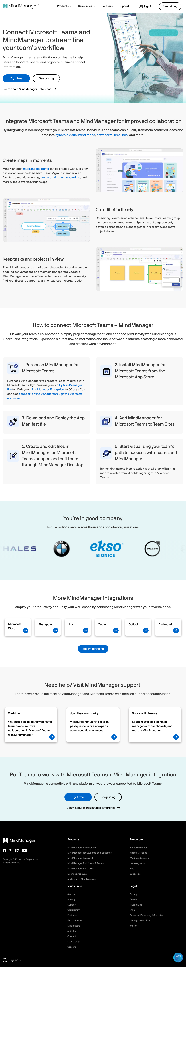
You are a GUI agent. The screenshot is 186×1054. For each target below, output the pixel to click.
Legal (133, 910)
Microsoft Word (14, 626)
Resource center (139, 847)
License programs (77, 874)
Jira (70, 624)
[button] (64, 6)
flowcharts (104, 135)
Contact (72, 936)
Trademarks (136, 905)
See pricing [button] (170, 6)
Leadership (73, 941)
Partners (72, 915)
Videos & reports (139, 853)
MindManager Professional (82, 847)
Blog (132, 868)
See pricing (46, 78)
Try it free (16, 78)
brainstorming (49, 177)
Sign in (145, 6)
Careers (71, 947)
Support (71, 905)
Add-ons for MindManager (82, 879)
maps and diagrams (35, 168)
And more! (165, 624)
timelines (121, 135)
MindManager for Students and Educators (91, 853)
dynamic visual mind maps (75, 135)
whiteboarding (70, 177)
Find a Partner (75, 920)
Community (73, 910)
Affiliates (72, 931)
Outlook (134, 624)
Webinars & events (140, 858)
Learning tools (138, 863)
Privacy (134, 894)
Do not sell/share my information (148, 915)
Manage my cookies (141, 920)
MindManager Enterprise (47, 389)
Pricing (71, 899)
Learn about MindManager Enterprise (27, 89)
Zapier (102, 624)
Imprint (134, 926)
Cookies (134, 899)
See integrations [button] (93, 648)
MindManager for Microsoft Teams (87, 863)
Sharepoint (45, 624)
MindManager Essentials (81, 858)
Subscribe (135, 874)
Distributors (74, 926)
